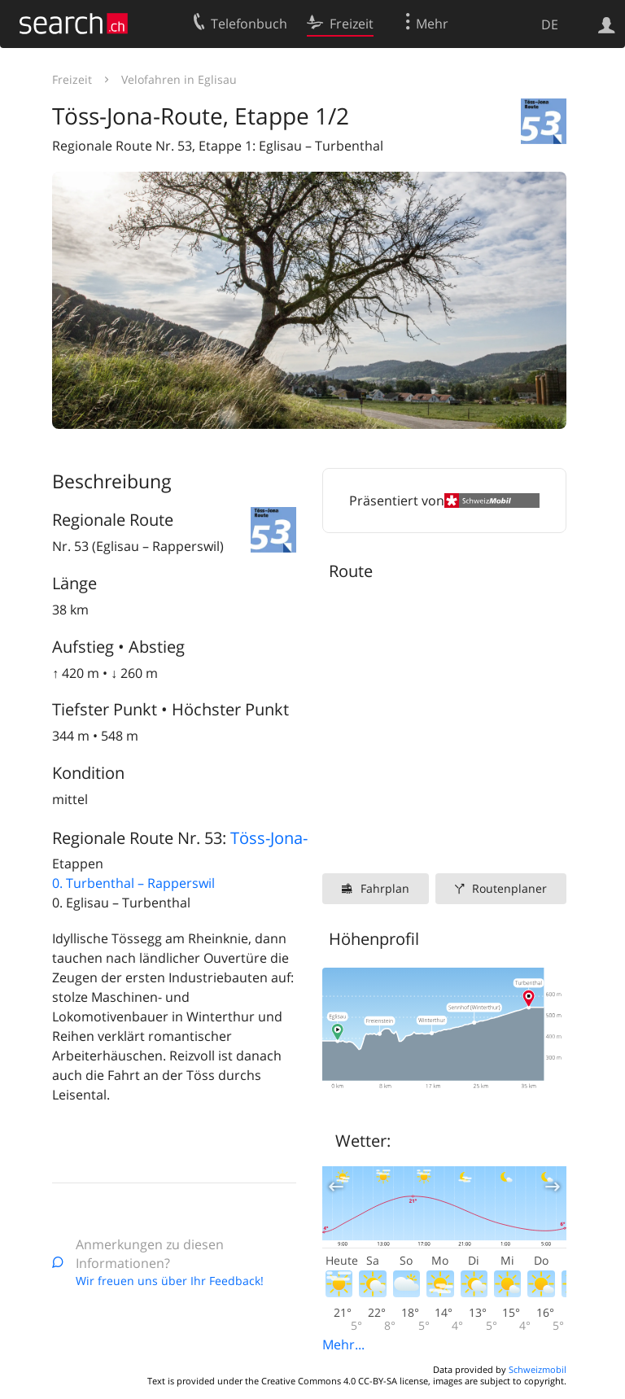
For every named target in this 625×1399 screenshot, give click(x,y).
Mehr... (343, 1344)
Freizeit (72, 79)
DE (549, 24)
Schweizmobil (537, 1369)
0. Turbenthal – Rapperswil (133, 883)
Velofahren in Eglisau (179, 79)
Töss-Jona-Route (291, 838)
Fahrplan (385, 888)
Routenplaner (509, 888)
